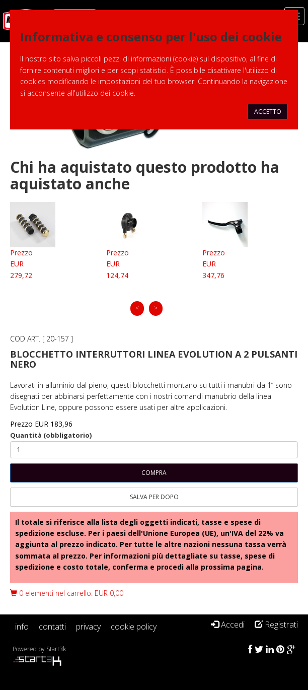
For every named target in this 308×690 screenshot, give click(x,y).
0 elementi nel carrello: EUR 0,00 (66, 593)
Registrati (276, 624)
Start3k (56, 649)
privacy (88, 627)
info (22, 627)
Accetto (267, 111)
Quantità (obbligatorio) (51, 435)
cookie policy (134, 627)
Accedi (228, 624)
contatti (52, 627)
